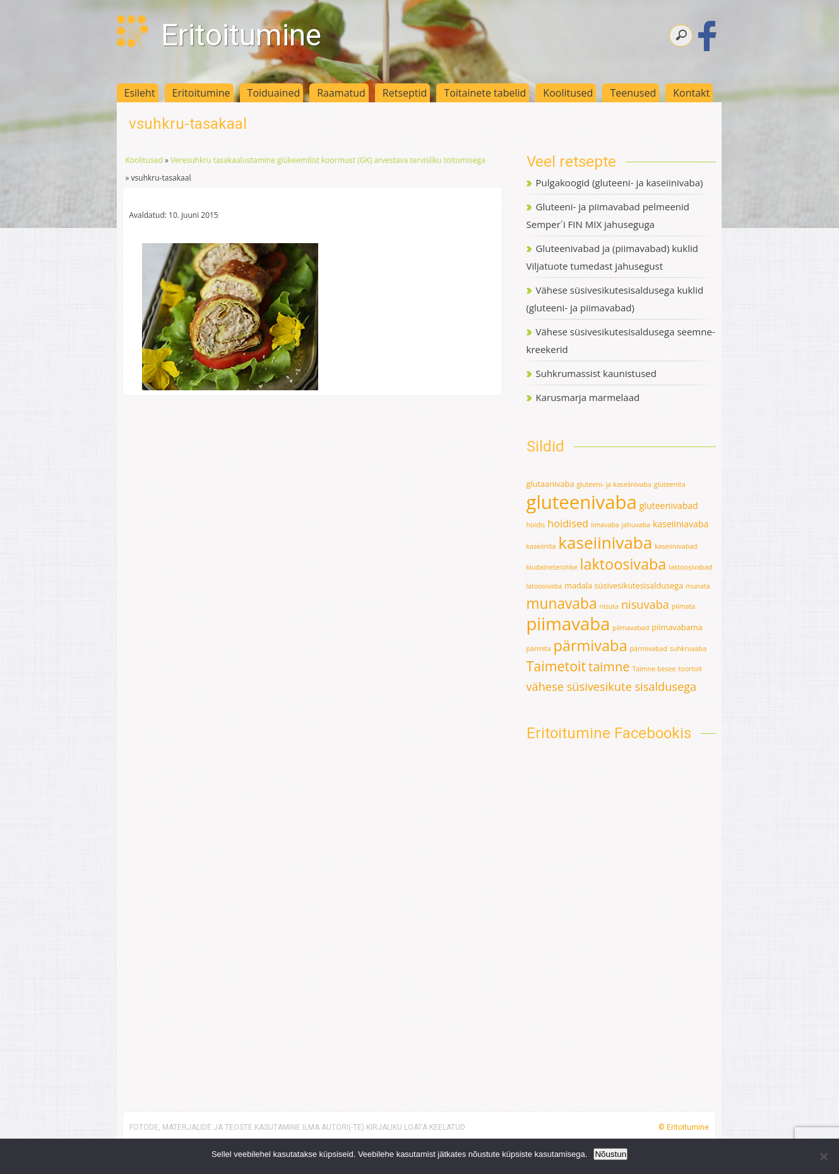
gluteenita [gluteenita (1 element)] (670, 484)
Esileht (139, 93)
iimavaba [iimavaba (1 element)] (605, 524)
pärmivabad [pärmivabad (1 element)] (648, 648)
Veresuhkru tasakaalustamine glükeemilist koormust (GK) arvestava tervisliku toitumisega (327, 160)
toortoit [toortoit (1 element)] (690, 668)
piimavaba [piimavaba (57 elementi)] (568, 623)
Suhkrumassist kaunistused (596, 373)
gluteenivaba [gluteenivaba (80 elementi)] (582, 502)
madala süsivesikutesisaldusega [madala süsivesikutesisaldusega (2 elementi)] (623, 585)
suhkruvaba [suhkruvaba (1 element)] (688, 648)
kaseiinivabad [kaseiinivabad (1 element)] (676, 546)
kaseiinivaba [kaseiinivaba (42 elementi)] (605, 542)
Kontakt (691, 93)
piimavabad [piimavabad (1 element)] (630, 627)
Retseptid (405, 93)
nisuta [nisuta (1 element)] (609, 606)
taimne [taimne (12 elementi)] (608, 666)
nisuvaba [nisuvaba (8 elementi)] (645, 604)
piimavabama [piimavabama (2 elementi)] (677, 627)
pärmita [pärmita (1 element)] (539, 648)
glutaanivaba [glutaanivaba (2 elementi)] (550, 483)
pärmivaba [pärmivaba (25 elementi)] (590, 645)
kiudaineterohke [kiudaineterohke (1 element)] (552, 567)
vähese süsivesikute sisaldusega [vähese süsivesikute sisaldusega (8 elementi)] (612, 686)
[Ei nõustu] (823, 1156)
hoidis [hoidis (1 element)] (536, 524)
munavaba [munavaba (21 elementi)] (562, 603)
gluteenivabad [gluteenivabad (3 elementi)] (669, 506)
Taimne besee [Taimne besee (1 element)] (653, 668)
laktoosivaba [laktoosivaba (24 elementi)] (623, 564)
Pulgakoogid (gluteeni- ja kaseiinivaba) (619, 182)
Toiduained (273, 93)
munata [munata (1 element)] (698, 586)
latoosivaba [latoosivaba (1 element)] (544, 586)
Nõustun (610, 1154)
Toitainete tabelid (485, 93)
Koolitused (568, 93)
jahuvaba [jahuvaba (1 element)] (636, 524)
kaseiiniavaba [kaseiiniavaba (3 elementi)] (681, 524)
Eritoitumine (241, 35)
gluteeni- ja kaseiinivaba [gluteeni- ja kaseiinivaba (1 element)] (613, 484)
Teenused (633, 93)
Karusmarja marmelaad (588, 397)
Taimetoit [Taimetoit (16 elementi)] (556, 666)
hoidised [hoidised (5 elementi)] (567, 523)
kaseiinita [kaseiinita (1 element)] (541, 546)
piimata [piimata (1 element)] (683, 606)
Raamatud (341, 93)
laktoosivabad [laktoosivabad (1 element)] (690, 567)
